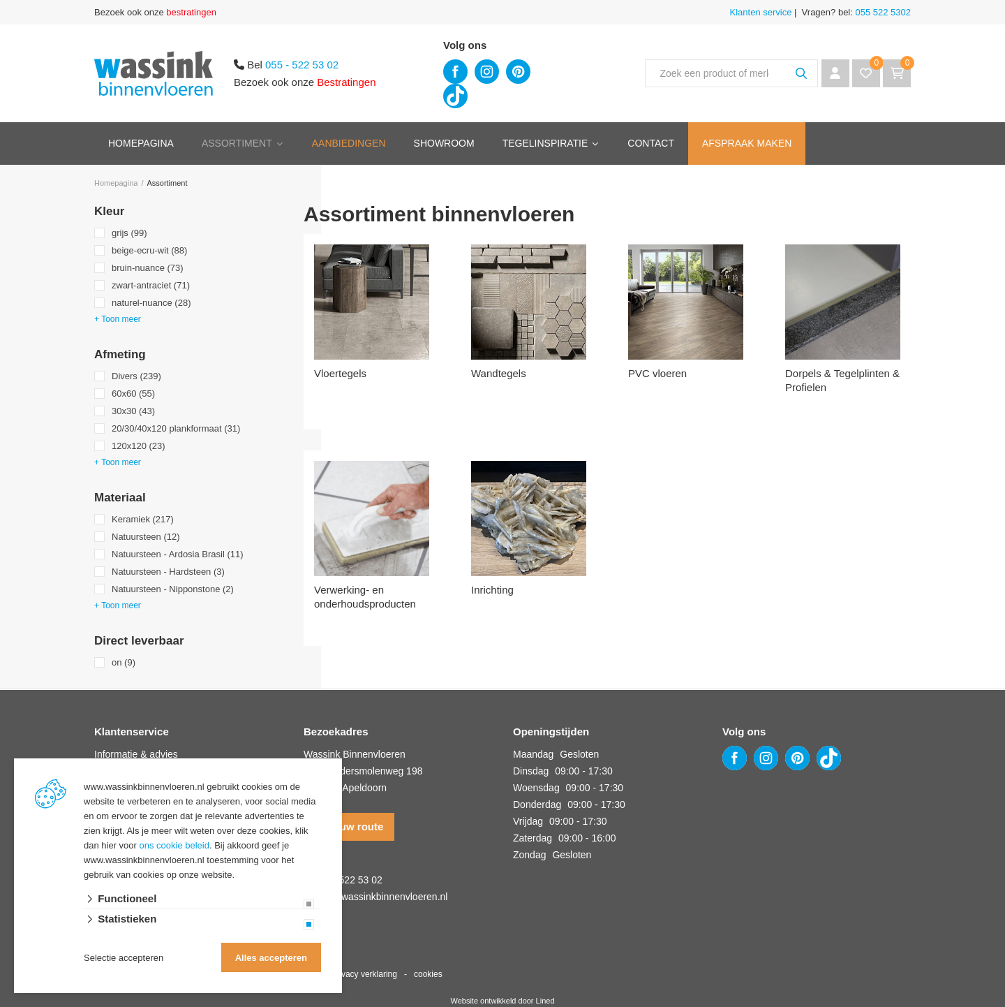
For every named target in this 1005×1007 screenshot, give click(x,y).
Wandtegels (498, 373)
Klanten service (761, 12)
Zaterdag (532, 838)
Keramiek (143, 519)
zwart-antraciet (151, 285)
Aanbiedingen (349, 143)
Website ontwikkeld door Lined (503, 1001)
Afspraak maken (746, 143)
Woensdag (536, 787)
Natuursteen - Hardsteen (168, 571)
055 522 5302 (882, 12)
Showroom (444, 143)
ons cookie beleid (174, 845)
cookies (428, 974)
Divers (136, 376)
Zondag (529, 854)
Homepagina (141, 143)
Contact (650, 143)
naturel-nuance (151, 302)
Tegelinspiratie (545, 143)
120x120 (138, 446)
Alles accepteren (271, 958)
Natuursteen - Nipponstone (173, 589)
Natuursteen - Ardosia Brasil (178, 554)
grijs (129, 233)
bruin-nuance (148, 268)
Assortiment (237, 143)
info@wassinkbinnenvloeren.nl (381, 896)
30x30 (133, 411)
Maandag (533, 754)
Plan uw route (349, 826)
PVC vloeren (657, 373)
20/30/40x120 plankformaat (176, 428)
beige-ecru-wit (149, 250)
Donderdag (537, 804)
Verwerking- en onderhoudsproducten (365, 597)
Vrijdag (528, 821)
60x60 (133, 393)
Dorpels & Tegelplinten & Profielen (842, 380)
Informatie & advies (136, 754)
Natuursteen (146, 536)
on (123, 662)
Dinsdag (531, 771)
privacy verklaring (364, 974)
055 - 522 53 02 (301, 65)
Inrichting (492, 590)
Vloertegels (340, 373)
